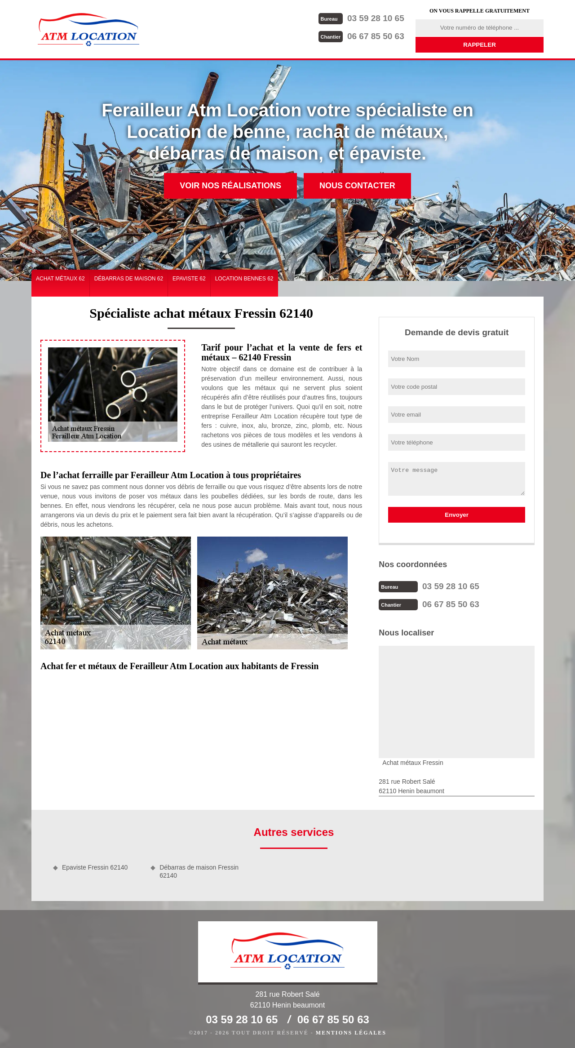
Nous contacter (357, 185)
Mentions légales (351, 1033)
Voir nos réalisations (230, 185)
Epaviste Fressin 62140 (95, 867)
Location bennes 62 (244, 278)
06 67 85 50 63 (361, 36)
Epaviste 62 (189, 278)
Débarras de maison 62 (128, 278)
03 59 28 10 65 (361, 18)
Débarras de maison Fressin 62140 (199, 871)
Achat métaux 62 (60, 278)
